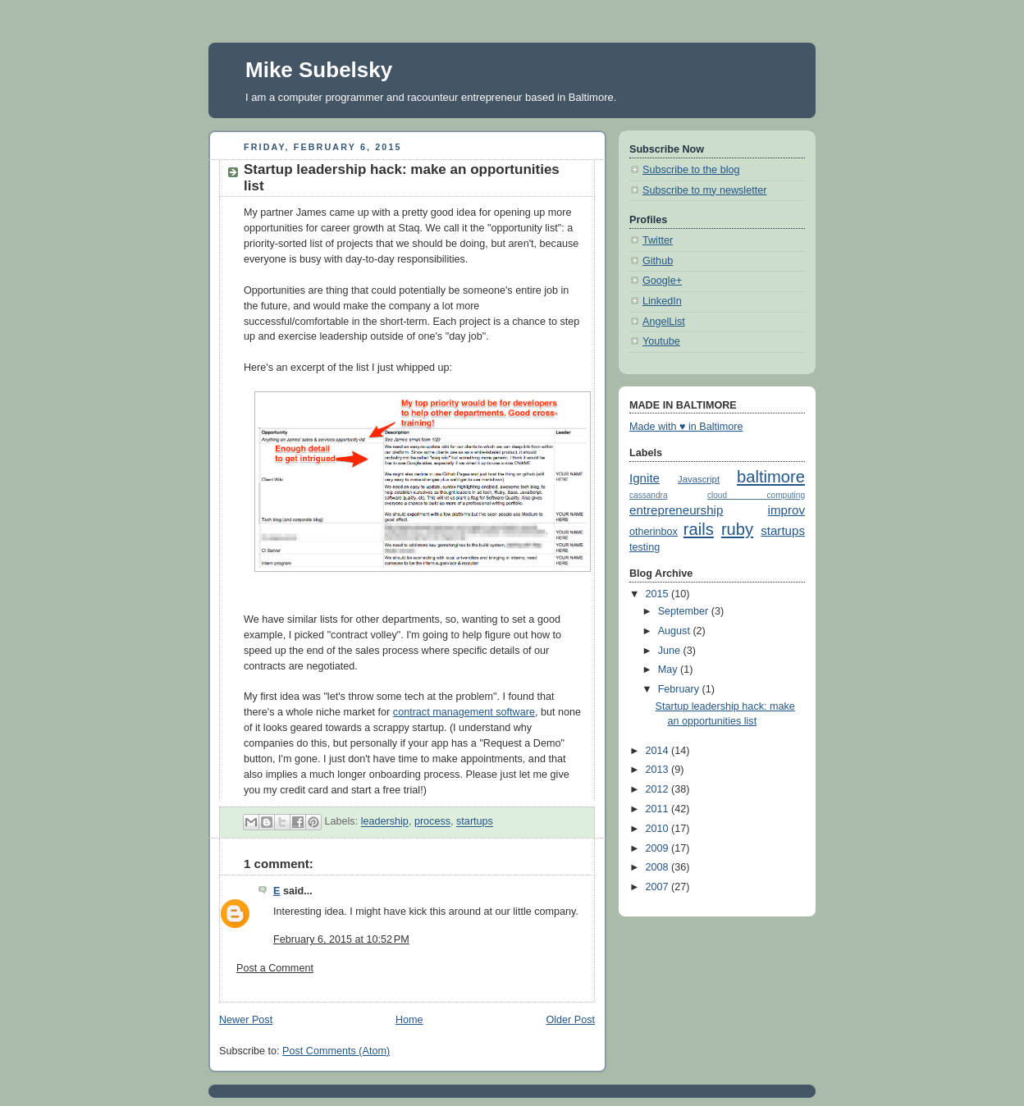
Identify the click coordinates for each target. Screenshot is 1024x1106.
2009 (659, 848)
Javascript (699, 479)
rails (698, 529)
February (680, 689)
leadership (385, 822)
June (670, 650)
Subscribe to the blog (690, 170)
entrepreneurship (676, 510)
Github (657, 261)
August (675, 631)
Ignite (644, 478)
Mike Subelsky (318, 69)
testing (644, 547)
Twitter (657, 240)
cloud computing (756, 495)
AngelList (663, 321)
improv (786, 510)
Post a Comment (274, 968)
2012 (659, 789)
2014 (659, 750)
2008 (659, 867)
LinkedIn (662, 301)
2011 (659, 809)
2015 (659, 594)
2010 (659, 828)
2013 (659, 769)
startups (474, 822)
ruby (737, 529)
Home (409, 1020)
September (684, 611)
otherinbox (653, 531)
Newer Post (245, 1020)
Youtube (661, 341)
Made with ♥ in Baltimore (686, 426)
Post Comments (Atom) (336, 1051)
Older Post (570, 1020)
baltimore (771, 477)
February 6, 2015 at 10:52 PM (341, 939)
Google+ (662, 280)
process (432, 822)
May (669, 669)
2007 (659, 887)
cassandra (648, 495)
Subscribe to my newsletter (704, 190)
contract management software (464, 712)
